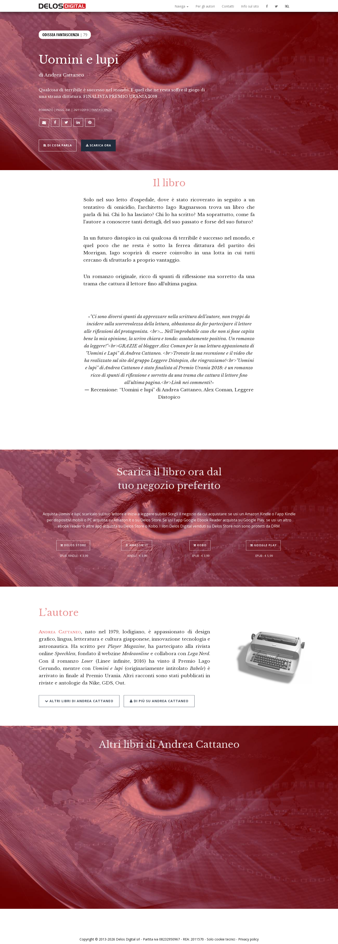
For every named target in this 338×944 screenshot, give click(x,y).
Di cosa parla (59, 142)
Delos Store (74, 536)
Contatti (228, 6)
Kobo (200, 536)
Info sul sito (250, 6)
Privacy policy (248, 935)
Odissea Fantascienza (60, 34)
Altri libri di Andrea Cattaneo (79, 690)
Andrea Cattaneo (64, 75)
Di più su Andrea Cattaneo (157, 690)
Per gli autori (205, 6)
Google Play (264, 536)
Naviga (181, 6)
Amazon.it (137, 536)
